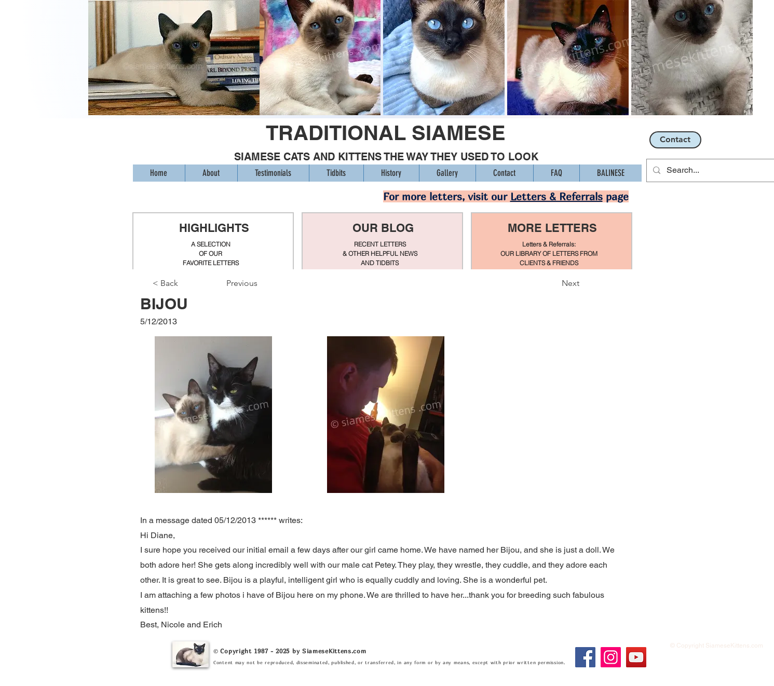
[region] (213, 241)
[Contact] (675, 139)
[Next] (553, 283)
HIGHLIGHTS (214, 228)
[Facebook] (585, 657)
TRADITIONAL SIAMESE (386, 132)
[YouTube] (636, 657)
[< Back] (187, 283)
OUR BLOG (383, 228)
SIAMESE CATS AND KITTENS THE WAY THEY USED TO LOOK (386, 156)
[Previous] (260, 283)
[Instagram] (611, 657)
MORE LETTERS (552, 228)
